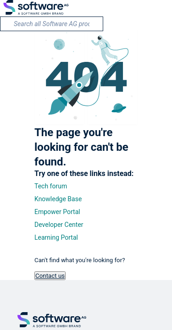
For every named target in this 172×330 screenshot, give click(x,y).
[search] (51, 23)
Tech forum (50, 186)
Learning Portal (56, 237)
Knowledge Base (58, 199)
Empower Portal (57, 211)
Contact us (50, 275)
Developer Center (58, 224)
